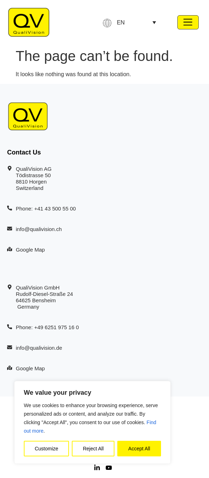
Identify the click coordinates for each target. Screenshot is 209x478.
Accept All (139, 448)
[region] (92, 422)
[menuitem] (136, 22)
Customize (46, 448)
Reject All (93, 448)
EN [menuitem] (121, 22)
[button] (188, 22)
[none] (136, 22)
